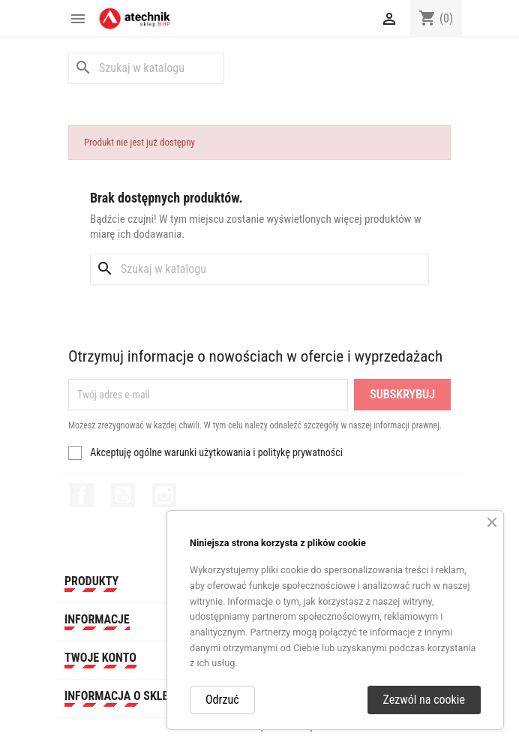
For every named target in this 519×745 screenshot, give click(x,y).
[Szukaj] (146, 68)
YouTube (123, 495)
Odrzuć (222, 699)
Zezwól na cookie (424, 699)
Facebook (82, 495)
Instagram (164, 495)
